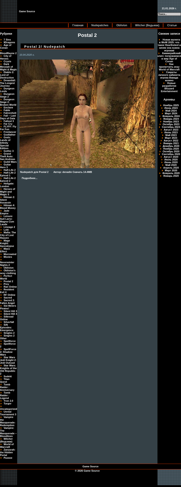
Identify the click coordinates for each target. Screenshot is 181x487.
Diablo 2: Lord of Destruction (7, 75)
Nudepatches (99, 25)
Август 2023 (171, 129)
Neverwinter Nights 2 (7, 263)
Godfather (10, 134)
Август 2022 (171, 140)
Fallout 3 (9, 121)
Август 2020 (171, 156)
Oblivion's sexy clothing (8, 272)
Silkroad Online (6, 318)
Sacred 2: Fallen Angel (7, 301)
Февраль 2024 (171, 116)
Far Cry (8, 123)
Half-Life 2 (10, 170)
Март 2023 (171, 137)
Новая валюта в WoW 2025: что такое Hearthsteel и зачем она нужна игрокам (169, 45)
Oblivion (121, 25)
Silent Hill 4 (10, 314)
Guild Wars (10, 161)
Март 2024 (171, 113)
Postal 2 (8, 281)
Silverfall (9, 322)
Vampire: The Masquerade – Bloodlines (8, 432)
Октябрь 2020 (171, 151)
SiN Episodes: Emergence (6, 327)
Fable (7, 110)
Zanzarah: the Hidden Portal (7, 452)
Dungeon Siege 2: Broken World (8, 102)
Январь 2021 (171, 143)
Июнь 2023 (171, 132)
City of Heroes (5, 57)
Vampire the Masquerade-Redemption (7, 421)
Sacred (8, 297)
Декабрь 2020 (171, 146)
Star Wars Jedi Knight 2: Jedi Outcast (8, 360)
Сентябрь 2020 (171, 154)
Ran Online (10, 286)
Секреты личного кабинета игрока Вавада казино (169, 76)
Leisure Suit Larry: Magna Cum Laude (7, 220)
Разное (8, 457)
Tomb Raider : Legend (5, 395)
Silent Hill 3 (10, 311)
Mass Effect (5, 250)
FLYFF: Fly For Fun (8, 128)
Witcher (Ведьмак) (147, 25)
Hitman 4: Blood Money (8, 206)
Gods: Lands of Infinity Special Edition (5, 143)
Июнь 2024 (171, 108)
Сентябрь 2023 (171, 127)
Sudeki (8, 376)
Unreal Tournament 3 (8, 413)
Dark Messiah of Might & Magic (8, 67)
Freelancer (10, 132)
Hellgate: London (7, 185)
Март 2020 (171, 170)
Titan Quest (5, 380)
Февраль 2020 (171, 173)
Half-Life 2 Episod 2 (8, 179)
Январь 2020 (171, 175)
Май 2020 (171, 165)
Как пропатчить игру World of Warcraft (169, 67)
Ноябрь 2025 (171, 105)
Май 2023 (171, 135)
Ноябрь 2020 (171, 148)
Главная (77, 25)
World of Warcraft (7, 445)
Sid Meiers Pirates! (8, 307)
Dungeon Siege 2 (7, 95)
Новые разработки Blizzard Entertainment (169, 87)
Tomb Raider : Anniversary (7, 387)
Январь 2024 (171, 118)
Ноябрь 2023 (171, 121)
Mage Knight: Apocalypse (7, 243)
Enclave (8, 107)
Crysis (7, 61)
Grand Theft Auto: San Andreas (7, 156)
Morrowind (10, 254)
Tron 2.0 (8, 400)
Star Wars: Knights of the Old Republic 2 (8, 369)
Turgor (8, 403)
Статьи (172, 25)
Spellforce (10, 341)
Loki (6, 229)
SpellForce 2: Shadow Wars (8, 352)
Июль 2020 (171, 159)
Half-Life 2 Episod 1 (8, 174)
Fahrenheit (10, 113)
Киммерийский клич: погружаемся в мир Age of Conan (169, 57)
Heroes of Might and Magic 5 (7, 192)
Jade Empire (4, 212)
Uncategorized (8, 409)
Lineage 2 (9, 227)
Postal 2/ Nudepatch (44, 46)
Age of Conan (5, 46)
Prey (6, 284)
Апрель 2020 (171, 167)
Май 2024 (171, 110)
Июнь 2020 (171, 162)
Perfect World (6, 277)
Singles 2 (9, 333)
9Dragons (9, 42)
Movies (8, 256)
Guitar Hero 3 (5, 166)
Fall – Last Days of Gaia (8, 117)
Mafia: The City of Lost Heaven (8, 235)
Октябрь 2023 (171, 124)
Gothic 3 (9, 151)
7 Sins (7, 39)
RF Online (9, 295)
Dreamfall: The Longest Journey (8, 83)
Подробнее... (30, 178)
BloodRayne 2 (8, 53)
